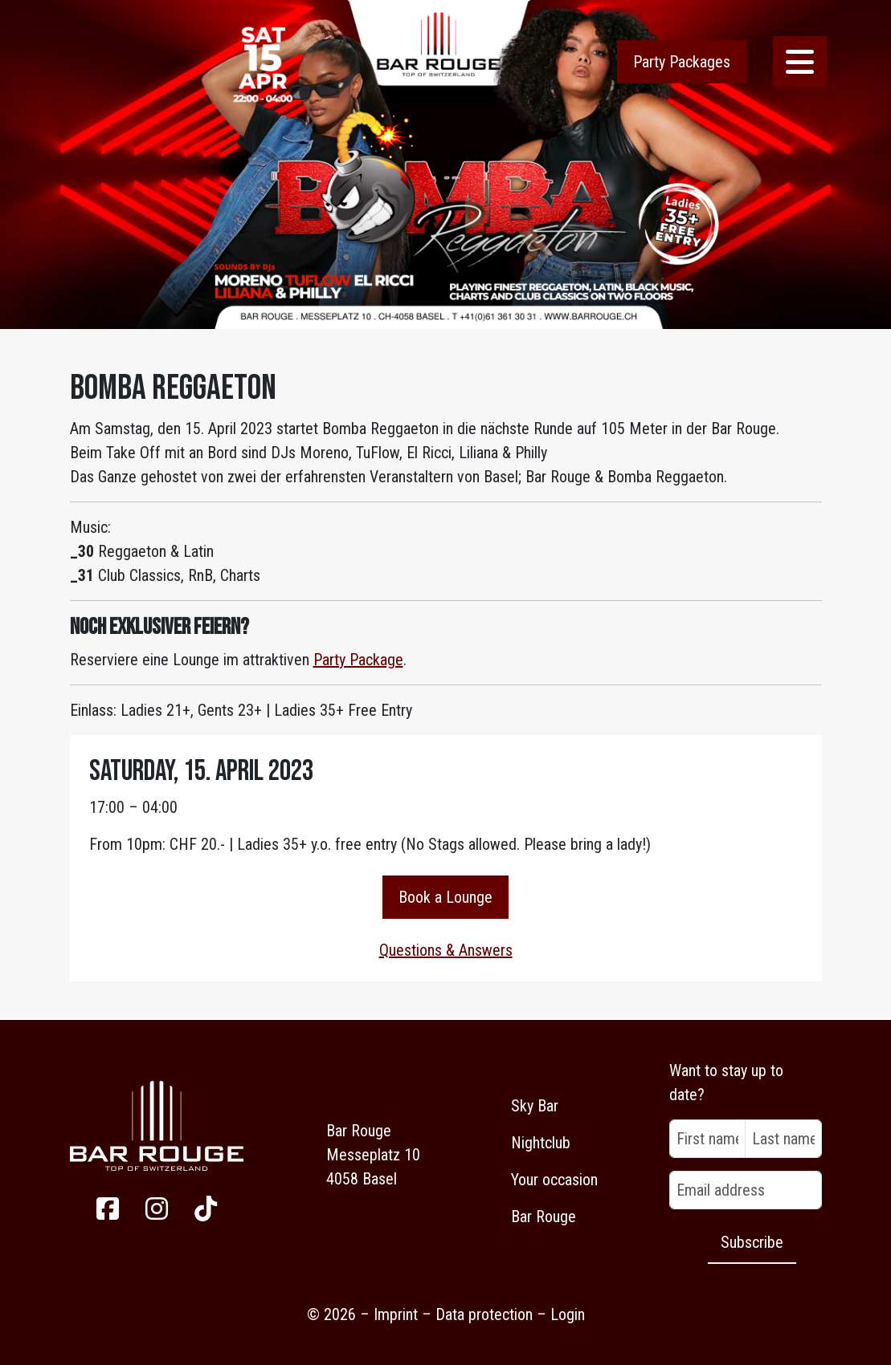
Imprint (396, 1314)
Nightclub (540, 1142)
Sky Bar (534, 1105)
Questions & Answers (446, 950)
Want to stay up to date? (726, 1082)
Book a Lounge (445, 897)
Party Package (358, 659)
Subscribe (752, 1242)
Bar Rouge (543, 1216)
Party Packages (681, 61)
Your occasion (554, 1179)
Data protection (484, 1314)
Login (567, 1314)
